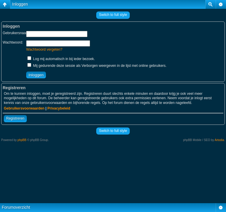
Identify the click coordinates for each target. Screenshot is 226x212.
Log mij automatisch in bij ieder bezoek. (61, 59)
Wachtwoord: (13, 42)
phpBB (22, 140)
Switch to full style (113, 15)
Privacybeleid (58, 108)
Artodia (219, 140)
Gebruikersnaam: (16, 33)
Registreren (15, 118)
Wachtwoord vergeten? (44, 49)
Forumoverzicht (16, 207)
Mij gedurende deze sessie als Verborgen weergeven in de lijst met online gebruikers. (97, 66)
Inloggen (20, 4)
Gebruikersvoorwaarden (24, 108)
